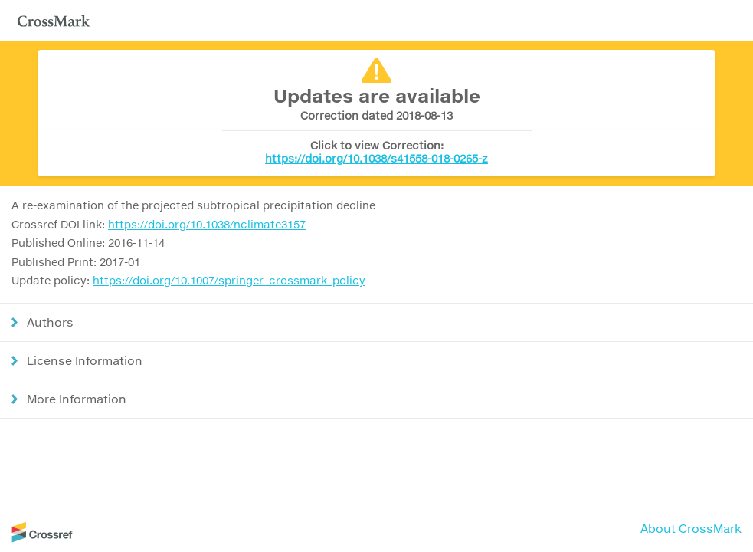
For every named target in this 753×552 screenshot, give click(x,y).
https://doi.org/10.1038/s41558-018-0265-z (376, 158)
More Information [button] (76, 399)
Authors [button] (50, 322)
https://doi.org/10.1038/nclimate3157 (207, 224)
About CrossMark (691, 528)
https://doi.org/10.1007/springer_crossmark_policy (229, 280)
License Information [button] (84, 360)
